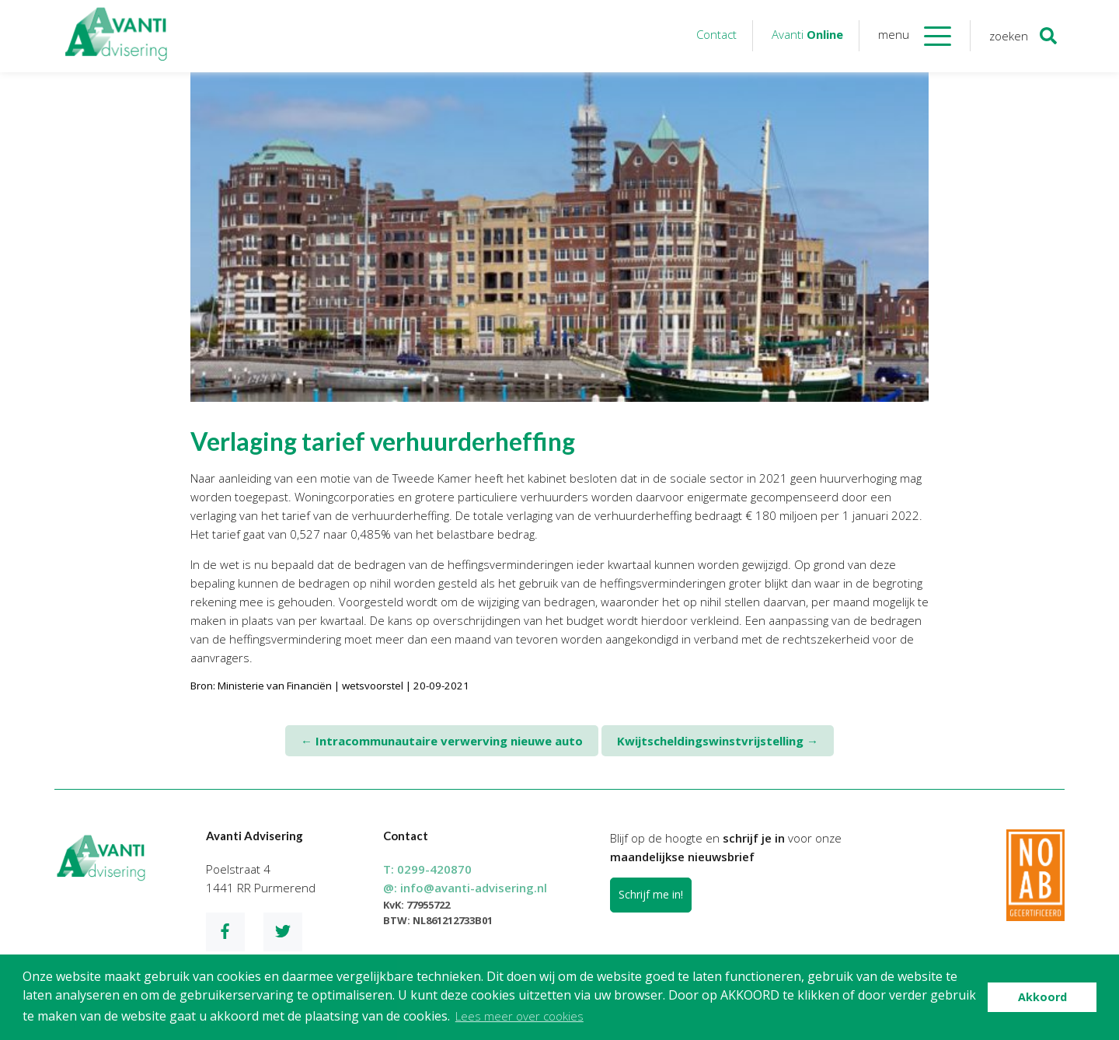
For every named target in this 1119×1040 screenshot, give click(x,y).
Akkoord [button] (1042, 996)
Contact (716, 34)
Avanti (807, 34)
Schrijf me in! (651, 894)
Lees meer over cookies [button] (519, 1016)
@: (465, 887)
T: (427, 869)
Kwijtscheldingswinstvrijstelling (717, 741)
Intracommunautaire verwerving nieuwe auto (442, 741)
